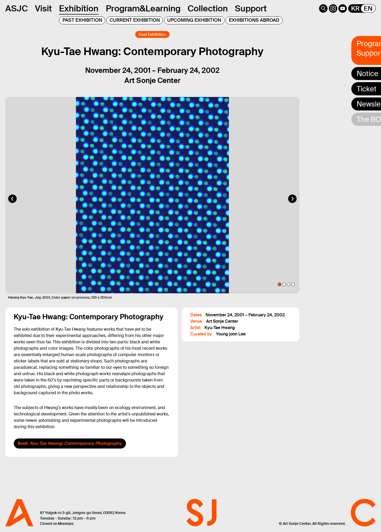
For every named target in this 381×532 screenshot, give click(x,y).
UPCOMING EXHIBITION (194, 20)
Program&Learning (143, 8)
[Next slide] (292, 205)
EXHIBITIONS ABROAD (254, 20)
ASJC (16, 8)
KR (355, 8)
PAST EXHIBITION (82, 20)
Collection (208, 8)
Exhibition (78, 8)
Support (251, 8)
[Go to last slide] (12, 205)
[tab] (279, 291)
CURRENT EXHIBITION (135, 20)
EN (368, 8)
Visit (43, 8)
